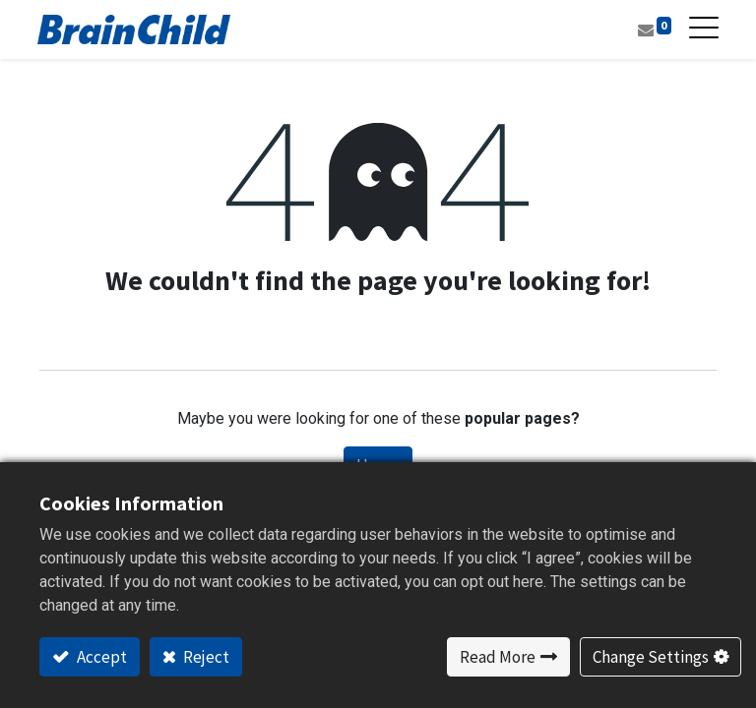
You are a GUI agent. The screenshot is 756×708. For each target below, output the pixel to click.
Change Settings (651, 657)
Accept (100, 657)
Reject (204, 657)
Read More (498, 657)
